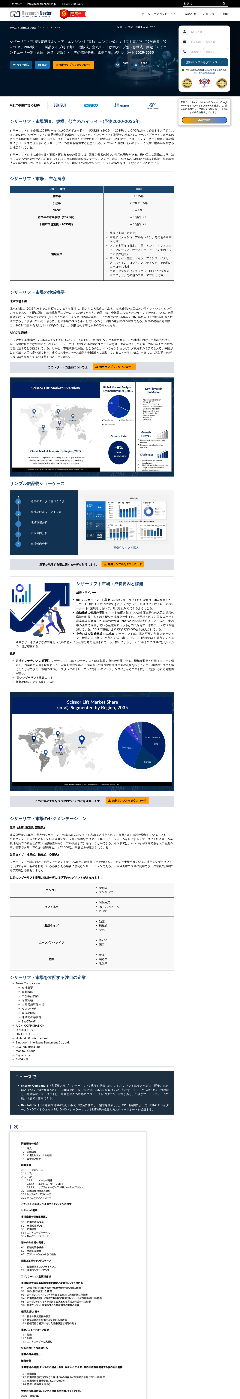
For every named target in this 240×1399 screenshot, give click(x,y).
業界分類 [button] (191, 14)
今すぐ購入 (22, 64)
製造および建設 (28, 27)
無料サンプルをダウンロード (76, 65)
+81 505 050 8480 (71, 3)
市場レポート (211, 14)
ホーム (146, 14)
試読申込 (204, 120)
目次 (44, 64)
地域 (226, 14)
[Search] (223, 4)
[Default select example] (196, 51)
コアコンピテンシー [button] (167, 14)
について (17, 3)
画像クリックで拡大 (126, 547)
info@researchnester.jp (41, 3)
